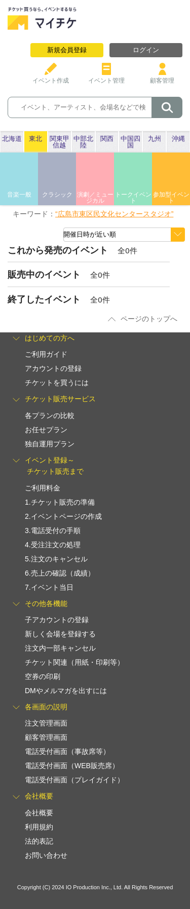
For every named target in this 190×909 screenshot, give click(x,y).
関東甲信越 (59, 142)
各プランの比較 (49, 415)
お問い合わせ (46, 855)
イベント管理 (106, 76)
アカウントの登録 (53, 368)
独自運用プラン (49, 444)
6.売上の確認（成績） (60, 573)
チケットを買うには (57, 382)
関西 (106, 138)
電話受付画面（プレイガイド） (74, 780)
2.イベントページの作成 (63, 516)
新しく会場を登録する (60, 634)
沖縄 (178, 138)
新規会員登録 (67, 50)
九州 (154, 138)
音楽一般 (19, 194)
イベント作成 (50, 76)
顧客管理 (162, 76)
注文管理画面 (46, 723)
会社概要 (39, 813)
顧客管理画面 (46, 737)
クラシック (57, 194)
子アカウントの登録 (57, 620)
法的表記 (39, 841)
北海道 (12, 138)
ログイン (146, 50)
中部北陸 (83, 142)
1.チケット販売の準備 (60, 502)
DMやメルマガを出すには (66, 691)
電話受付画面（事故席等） (67, 751)
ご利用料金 (42, 488)
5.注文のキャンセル (56, 559)
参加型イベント (171, 197)
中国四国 (130, 142)
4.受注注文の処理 (53, 545)
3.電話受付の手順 (53, 530)
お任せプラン (46, 430)
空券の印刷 (42, 676)
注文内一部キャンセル (60, 648)
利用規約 (39, 827)
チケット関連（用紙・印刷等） (74, 662)
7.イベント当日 (49, 587)
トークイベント (133, 197)
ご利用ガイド (46, 354)
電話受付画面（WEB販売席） (72, 766)
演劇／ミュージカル (95, 197)
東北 (35, 138)
